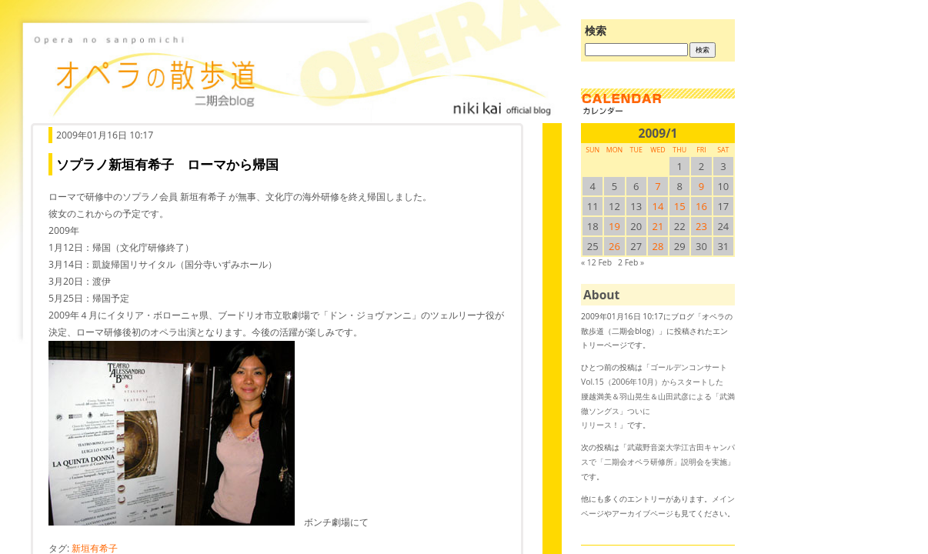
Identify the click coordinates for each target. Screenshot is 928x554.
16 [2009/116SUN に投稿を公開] (701, 206)
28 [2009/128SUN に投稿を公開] (658, 246)
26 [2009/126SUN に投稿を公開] (614, 246)
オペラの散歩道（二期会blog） (292, 73)
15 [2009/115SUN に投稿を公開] (680, 206)
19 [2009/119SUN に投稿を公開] (614, 226)
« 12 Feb (596, 262)
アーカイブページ (642, 513)
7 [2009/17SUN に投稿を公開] (657, 186)
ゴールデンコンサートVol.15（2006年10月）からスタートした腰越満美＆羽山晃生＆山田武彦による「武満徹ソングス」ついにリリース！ (658, 396)
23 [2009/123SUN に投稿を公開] (701, 226)
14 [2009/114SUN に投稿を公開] (658, 206)
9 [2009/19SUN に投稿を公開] (701, 186)
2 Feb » (631, 262)
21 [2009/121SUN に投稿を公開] (658, 226)
